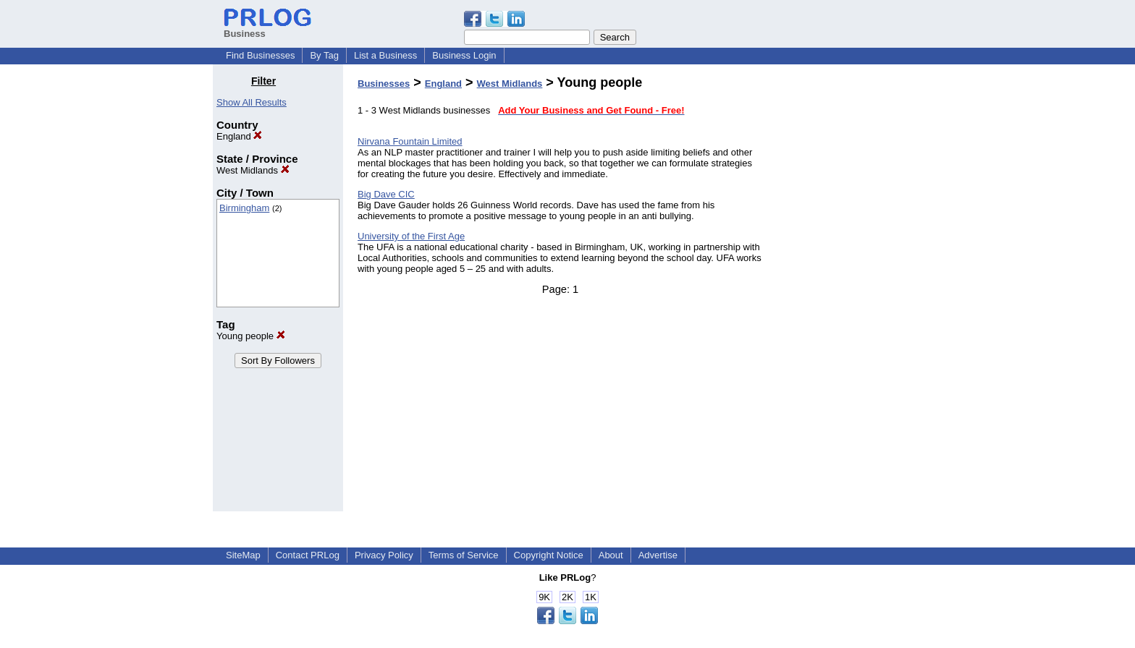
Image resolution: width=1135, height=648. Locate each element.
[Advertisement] (848, 292)
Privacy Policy (384, 555)
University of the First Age (411, 236)
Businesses (384, 83)
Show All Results (251, 102)
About (611, 555)
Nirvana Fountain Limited (410, 141)
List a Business (385, 55)
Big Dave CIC (386, 194)
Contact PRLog (307, 555)
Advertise (658, 555)
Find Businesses (260, 55)
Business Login (464, 55)
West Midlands (253, 170)
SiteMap (243, 555)
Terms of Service (464, 555)
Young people (250, 336)
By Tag (324, 55)
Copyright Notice (548, 555)
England (239, 136)
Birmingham (244, 207)
